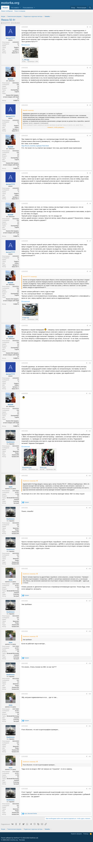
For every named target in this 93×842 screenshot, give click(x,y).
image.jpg (25, 317)
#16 (90, 568)
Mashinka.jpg (26, 467)
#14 (90, 507)
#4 (90, 135)
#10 (90, 363)
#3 (90, 105)
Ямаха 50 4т (8, 19)
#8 (90, 271)
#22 (90, 756)
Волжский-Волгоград (13, 498)
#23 (90, 788)
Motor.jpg (43, 467)
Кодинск (16, 47)
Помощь (85, 834)
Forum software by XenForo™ (19, 838)
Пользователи (28, 8)
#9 (90, 325)
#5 (90, 173)
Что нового (15, 8)
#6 (90, 203)
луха (10, 487)
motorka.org (14, 840)
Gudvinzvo (10, 442)
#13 (90, 475)
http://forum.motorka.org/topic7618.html (35, 146)
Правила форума (76, 834)
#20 (90, 694)
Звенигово (16, 451)
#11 (90, 393)
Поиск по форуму (19, 11)
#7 (90, 241)
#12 (90, 431)
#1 (90, 27)
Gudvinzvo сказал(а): (29, 481)
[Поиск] (90, 8)
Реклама (22, 840)
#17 (90, 601)
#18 (90, 631)
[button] (20, 8)
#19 (90, 663)
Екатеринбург (15, 90)
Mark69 (10, 79)
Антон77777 (6, 23)
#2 (90, 67)
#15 (90, 538)
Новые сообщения (7, 11)
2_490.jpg (25, 59)
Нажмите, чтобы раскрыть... (56, 127)
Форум (5, 8)
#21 (90, 726)
